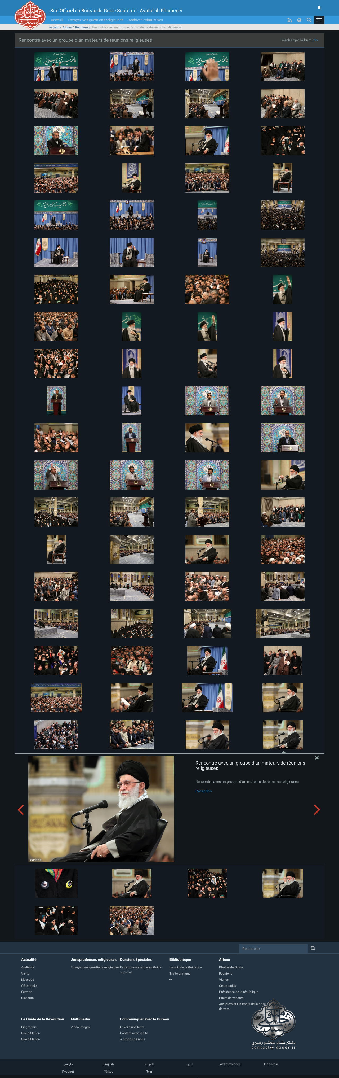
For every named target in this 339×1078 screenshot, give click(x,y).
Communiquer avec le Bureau (144, 1019)
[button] (319, 20)
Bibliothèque (180, 959)
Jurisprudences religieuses (94, 959)
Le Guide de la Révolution (42, 1019)
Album (67, 27)
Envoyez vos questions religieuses (95, 20)
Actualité (29, 959)
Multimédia (80, 1019)
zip (315, 40)
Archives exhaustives (145, 20)
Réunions (81, 27)
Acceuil (57, 20)
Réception (203, 791)
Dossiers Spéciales (136, 959)
